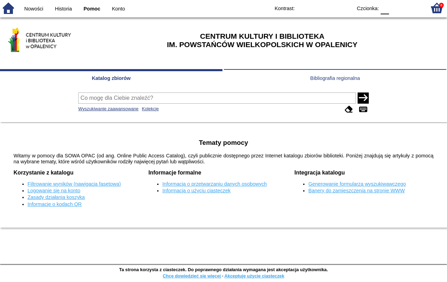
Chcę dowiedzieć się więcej (192, 276)
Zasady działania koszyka (56, 197)
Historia (63, 9)
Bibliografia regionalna (335, 78)
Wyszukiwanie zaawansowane (108, 108)
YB (331, 8)
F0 (384, 8)
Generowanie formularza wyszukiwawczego (357, 184)
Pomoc (91, 9)
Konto (118, 9)
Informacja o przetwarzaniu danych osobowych (214, 184)
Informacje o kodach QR (55, 204)
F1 (397, 8)
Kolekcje (150, 108)
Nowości (33, 9)
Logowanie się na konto (54, 190)
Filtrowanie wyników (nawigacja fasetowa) (74, 184)
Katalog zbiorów (111, 78)
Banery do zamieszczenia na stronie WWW (356, 190)
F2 (413, 8)
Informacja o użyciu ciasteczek (196, 190)
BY (345, 8)
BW (316, 8)
